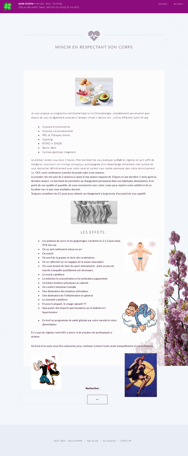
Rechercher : (93, 388)
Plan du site (92, 441)
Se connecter (109, 441)
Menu (178, 4)
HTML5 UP (126, 441)
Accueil (163, 4)
